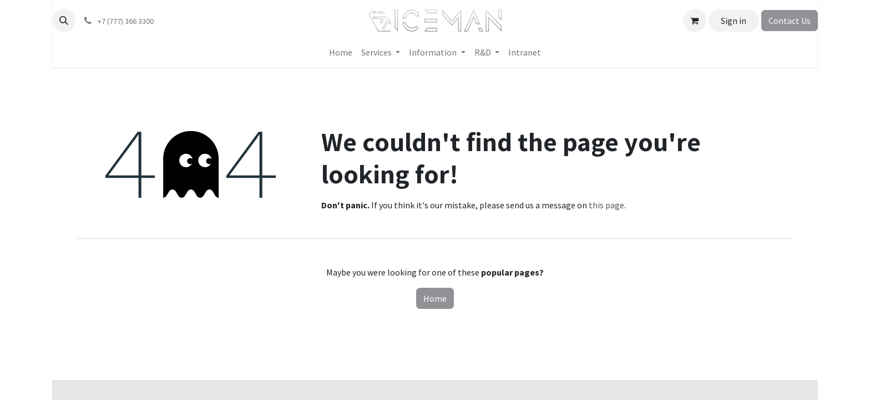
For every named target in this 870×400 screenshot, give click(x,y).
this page (606, 205)
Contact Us (789, 20)
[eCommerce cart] (694, 20)
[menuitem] (341, 52)
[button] (63, 20)
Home (435, 298)
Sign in (733, 20)
